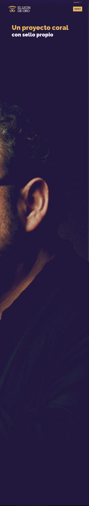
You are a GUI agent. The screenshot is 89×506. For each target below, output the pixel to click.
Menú (77, 9)
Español (77, 2)
